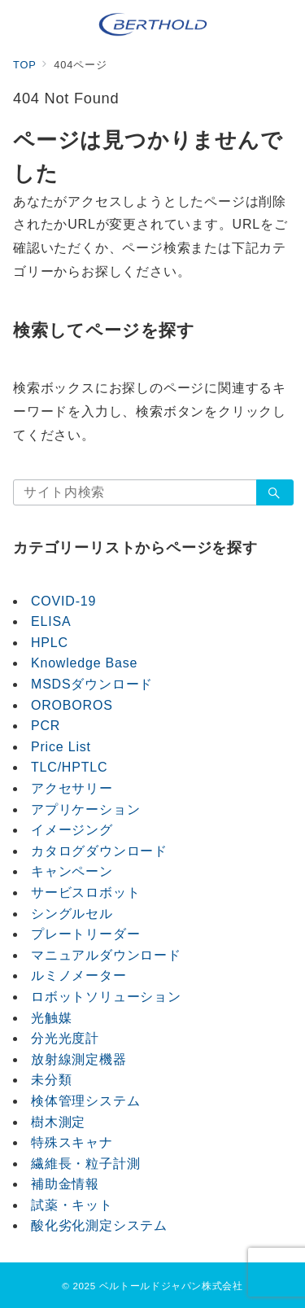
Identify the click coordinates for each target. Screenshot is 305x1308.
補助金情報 (65, 1184)
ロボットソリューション (106, 997)
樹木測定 (58, 1122)
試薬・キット (72, 1205)
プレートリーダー (85, 934)
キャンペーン (72, 871)
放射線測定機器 (79, 1059)
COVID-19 (63, 601)
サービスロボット (85, 892)
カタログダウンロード (99, 851)
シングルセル (72, 914)
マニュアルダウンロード (106, 955)
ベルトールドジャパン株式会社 (171, 1285)
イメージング (72, 830)
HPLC (49, 643)
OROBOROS (72, 705)
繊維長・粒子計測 (85, 1163)
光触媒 (51, 1018)
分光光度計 (65, 1038)
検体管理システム (85, 1101)
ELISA (51, 621)
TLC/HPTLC (69, 767)
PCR (45, 726)
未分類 (51, 1080)
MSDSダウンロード (92, 684)
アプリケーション (85, 809)
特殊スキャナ (72, 1142)
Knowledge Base (84, 663)
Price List (61, 747)
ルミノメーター (79, 975)
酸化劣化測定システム (99, 1225)
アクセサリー (72, 788)
